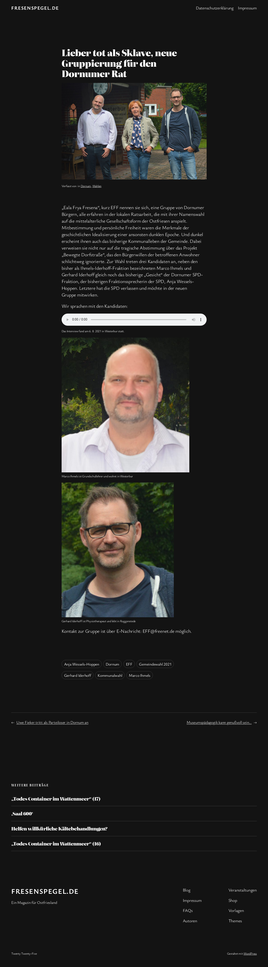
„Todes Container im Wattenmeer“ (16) (56, 844)
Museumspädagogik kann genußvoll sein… (219, 722)
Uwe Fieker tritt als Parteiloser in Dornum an (52, 722)
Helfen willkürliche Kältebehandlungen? (59, 829)
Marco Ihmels (139, 675)
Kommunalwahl (110, 675)
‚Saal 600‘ (22, 814)
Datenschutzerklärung (215, 8)
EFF (129, 664)
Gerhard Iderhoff (77, 675)
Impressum (247, 8)
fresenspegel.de (35, 7)
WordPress (250, 953)
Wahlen (97, 186)
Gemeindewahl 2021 (155, 664)
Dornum (86, 186)
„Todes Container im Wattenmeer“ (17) (55, 799)
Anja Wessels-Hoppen (81, 664)
